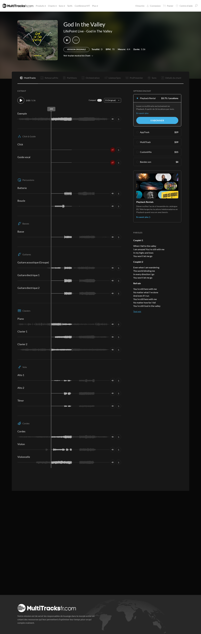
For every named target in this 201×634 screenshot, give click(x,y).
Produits (40, 5)
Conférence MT (82, 5)
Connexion (154, 5)
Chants (52, 5)
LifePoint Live (73, 31)
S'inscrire (139, 5)
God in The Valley (99, 31)
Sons (62, 5)
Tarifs (69, 5)
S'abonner (157, 120)
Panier (168, 5)
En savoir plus (142, 113)
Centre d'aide (184, 5)
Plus (95, 5)
